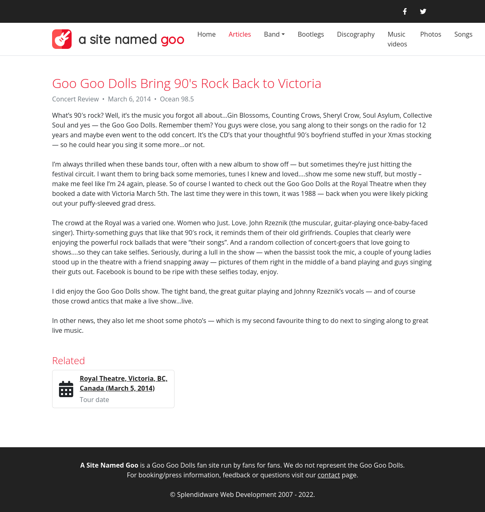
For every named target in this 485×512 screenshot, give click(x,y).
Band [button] (272, 34)
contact (329, 474)
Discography (355, 34)
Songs (463, 34)
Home (206, 34)
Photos (430, 34)
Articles (240, 34)
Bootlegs (311, 34)
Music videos (397, 39)
